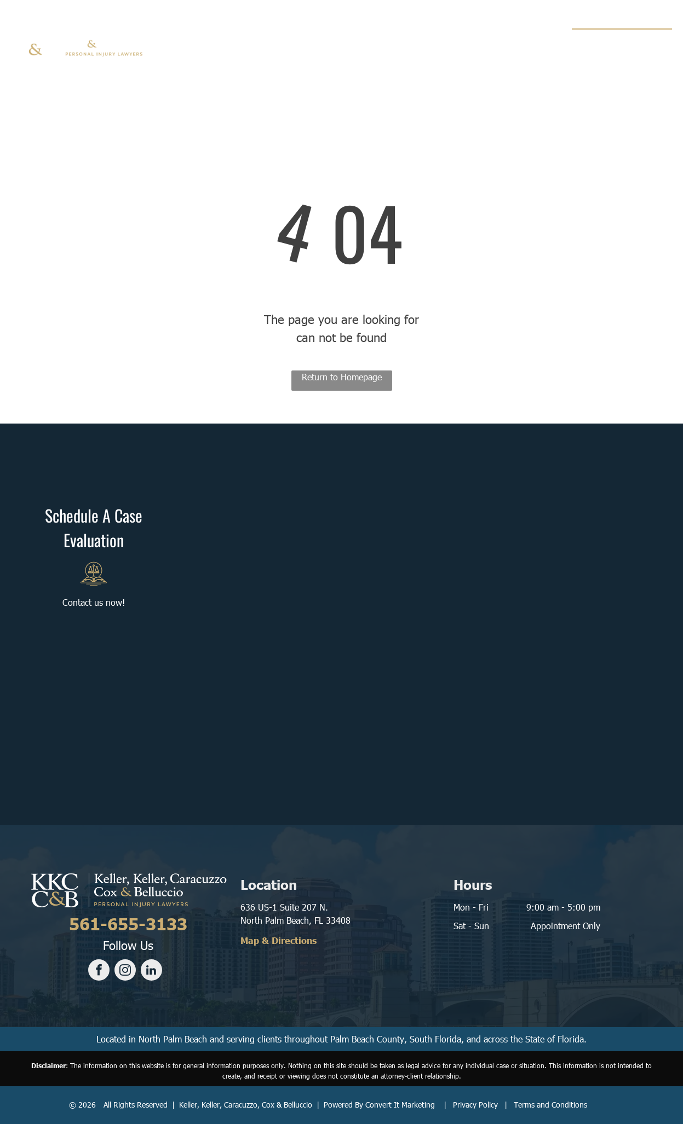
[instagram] (125, 971)
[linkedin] (151, 971)
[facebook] (99, 971)
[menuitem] (228, 43)
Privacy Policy (475, 1104)
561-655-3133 (625, 41)
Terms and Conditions (550, 1104)
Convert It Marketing (400, 1104)
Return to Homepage (342, 377)
